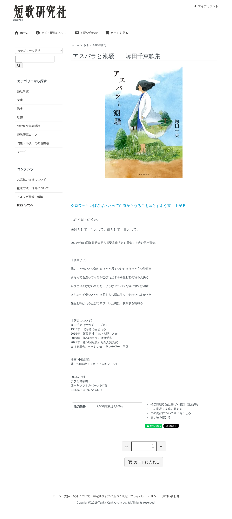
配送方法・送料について (33, 188)
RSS (20, 205)
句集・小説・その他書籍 (33, 143)
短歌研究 (23, 91)
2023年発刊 (99, 45)
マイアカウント (206, 6)
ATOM (29, 205)
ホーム (21, 32)
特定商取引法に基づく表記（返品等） (175, 404)
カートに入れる (144, 461)
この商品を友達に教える (166, 408)
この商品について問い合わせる (171, 413)
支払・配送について (51, 32)
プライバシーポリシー (144, 496)
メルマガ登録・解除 (30, 196)
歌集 (86, 45)
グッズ (21, 151)
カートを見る (116, 32)
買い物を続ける (161, 417)
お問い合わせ (86, 32)
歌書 (20, 117)
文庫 (20, 100)
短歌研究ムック (27, 134)
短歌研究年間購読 (28, 126)
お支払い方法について (31, 179)
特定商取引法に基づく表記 (110, 496)
